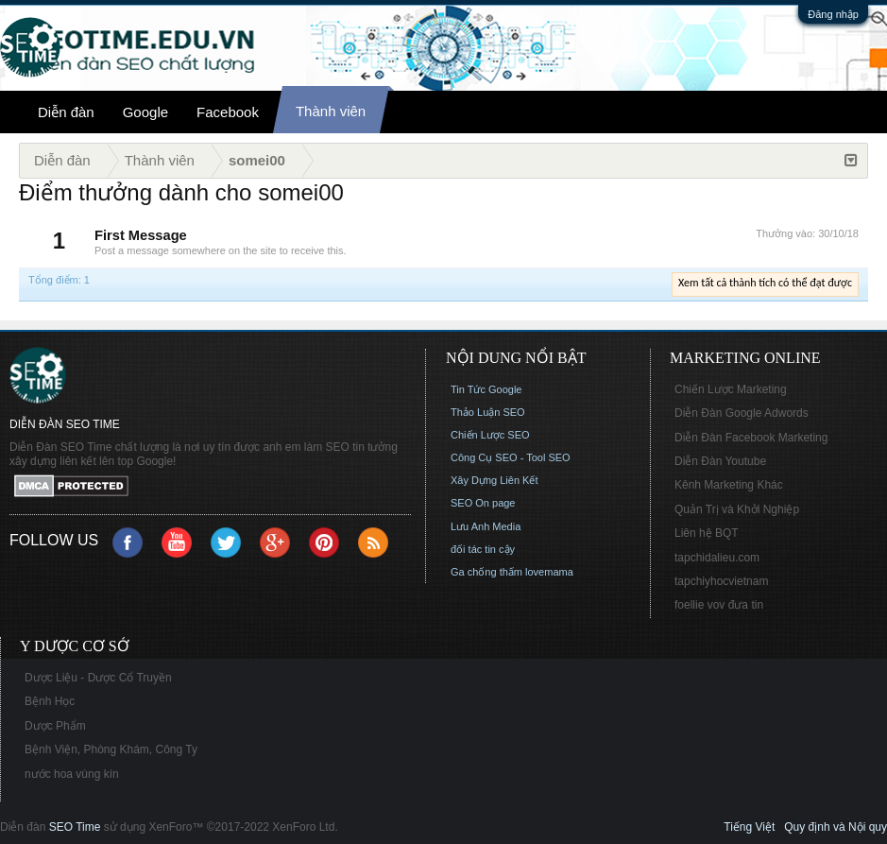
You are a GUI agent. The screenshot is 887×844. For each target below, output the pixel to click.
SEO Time (75, 827)
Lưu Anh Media (485, 526)
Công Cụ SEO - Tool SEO (511, 457)
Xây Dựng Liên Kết (494, 480)
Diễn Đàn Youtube (720, 461)
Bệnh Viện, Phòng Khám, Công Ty (111, 749)
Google (145, 112)
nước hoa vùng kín (72, 774)
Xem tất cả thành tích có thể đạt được (765, 282)
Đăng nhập (833, 14)
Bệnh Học (50, 701)
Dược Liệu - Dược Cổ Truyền (98, 677)
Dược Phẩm (55, 725)
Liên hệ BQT (706, 533)
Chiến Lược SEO (490, 434)
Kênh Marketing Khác (728, 484)
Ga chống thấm (486, 571)
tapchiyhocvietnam (721, 581)
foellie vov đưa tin (718, 604)
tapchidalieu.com (716, 557)
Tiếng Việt (749, 827)
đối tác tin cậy (483, 549)
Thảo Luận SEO (488, 412)
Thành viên (331, 111)
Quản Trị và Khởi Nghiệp (736, 509)
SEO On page (483, 502)
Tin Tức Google (486, 389)
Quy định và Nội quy (835, 827)
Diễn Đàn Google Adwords (741, 413)
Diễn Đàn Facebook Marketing (750, 437)
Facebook (227, 112)
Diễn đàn (66, 112)
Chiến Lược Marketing (730, 389)
